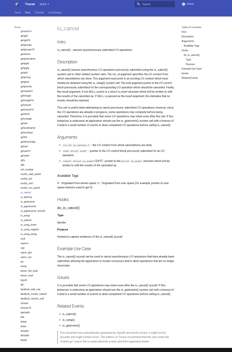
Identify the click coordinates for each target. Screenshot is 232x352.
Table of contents (191, 27)
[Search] (155, 4)
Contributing (54, 12)
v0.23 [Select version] (43, 4)
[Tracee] (17, 4)
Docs (27, 12)
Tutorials (39, 12)
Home (18, 12)
